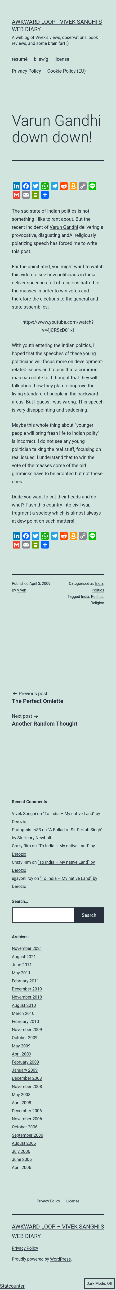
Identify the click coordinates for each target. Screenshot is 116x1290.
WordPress (60, 1259)
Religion (97, 603)
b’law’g (41, 59)
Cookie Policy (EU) (66, 71)
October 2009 (24, 1037)
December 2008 (27, 1078)
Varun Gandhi (64, 227)
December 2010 (27, 988)
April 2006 (21, 1167)
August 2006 (24, 1143)
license (61, 59)
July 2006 (21, 1151)
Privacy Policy (26, 71)
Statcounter (12, 1286)
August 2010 (24, 1005)
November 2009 (27, 1029)
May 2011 (21, 972)
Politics (98, 590)
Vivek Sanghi (24, 813)
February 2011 (25, 980)
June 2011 (22, 964)
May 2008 (21, 1094)
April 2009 (21, 1053)
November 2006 (27, 1118)
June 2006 (22, 1159)
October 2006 (24, 1126)
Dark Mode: (99, 1283)
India (99, 583)
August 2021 (24, 956)
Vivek (21, 590)
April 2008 (21, 1102)
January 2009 (25, 1070)
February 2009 (25, 1062)
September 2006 (27, 1135)
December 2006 (27, 1110)
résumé (20, 59)
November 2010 (27, 996)
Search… (20, 901)
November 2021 (27, 948)
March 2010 (23, 1013)
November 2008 (27, 1086)
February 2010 (25, 1021)
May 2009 (21, 1045)
